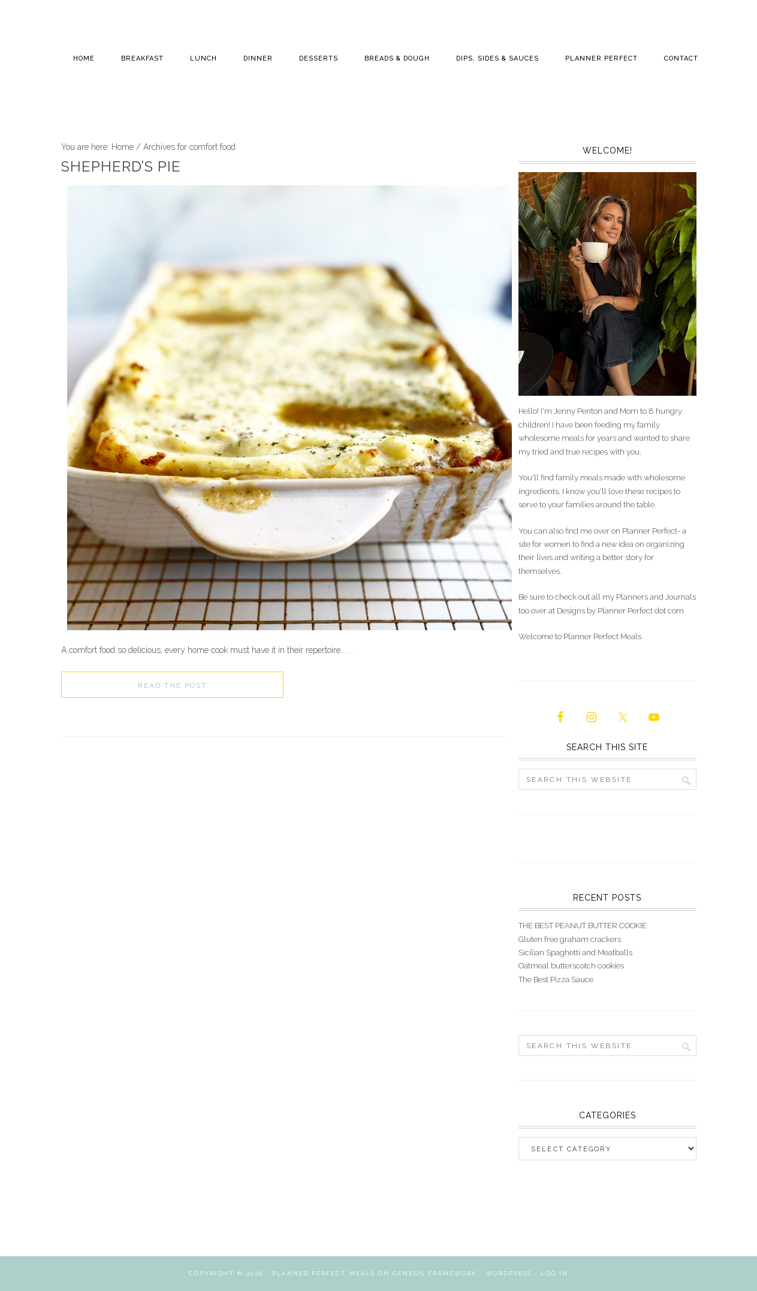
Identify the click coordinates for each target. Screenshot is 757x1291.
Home (84, 58)
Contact (681, 58)
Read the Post (172, 685)
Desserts (318, 58)
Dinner (258, 58)
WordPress (509, 1273)
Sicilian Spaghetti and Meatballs (575, 952)
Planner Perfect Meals (323, 1273)
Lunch (203, 58)
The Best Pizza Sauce (555, 979)
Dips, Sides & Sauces (497, 58)
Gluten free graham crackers (569, 939)
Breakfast (142, 58)
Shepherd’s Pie (121, 166)
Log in (554, 1273)
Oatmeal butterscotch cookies (571, 965)
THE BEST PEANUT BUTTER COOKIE (582, 925)
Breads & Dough (397, 58)
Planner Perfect (601, 58)
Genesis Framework (435, 1273)
